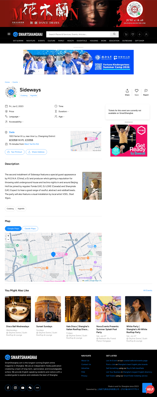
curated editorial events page (135, 360)
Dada (11, 132)
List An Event (111, 360)
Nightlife (30, 41)
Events (41, 41)
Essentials (82, 41)
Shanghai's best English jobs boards (133, 364)
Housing (94, 41)
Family (61, 41)
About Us (85, 360)
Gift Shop (139, 41)
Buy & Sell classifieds (135, 368)
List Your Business (113, 372)
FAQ (83, 372)
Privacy (84, 376)
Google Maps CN (95, 281)
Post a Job (110, 364)
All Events (147, 290)
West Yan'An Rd (31, 144)
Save (137, 95)
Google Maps (13, 228)
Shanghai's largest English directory (137, 372)
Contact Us (86, 364)
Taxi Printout (14, 152)
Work (103, 41)
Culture (51, 41)
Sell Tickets (110, 376)
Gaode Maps (30, 228)
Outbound (127, 41)
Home (7, 82)
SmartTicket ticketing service (135, 376)
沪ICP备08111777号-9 (130, 389)
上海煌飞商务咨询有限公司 (108, 389)
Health (70, 41)
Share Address (36, 152)
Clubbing (23, 96)
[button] (127, 92)
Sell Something (112, 368)
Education (114, 41)
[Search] (114, 34)
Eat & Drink (18, 41)
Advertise (85, 368)
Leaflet (85, 281)
